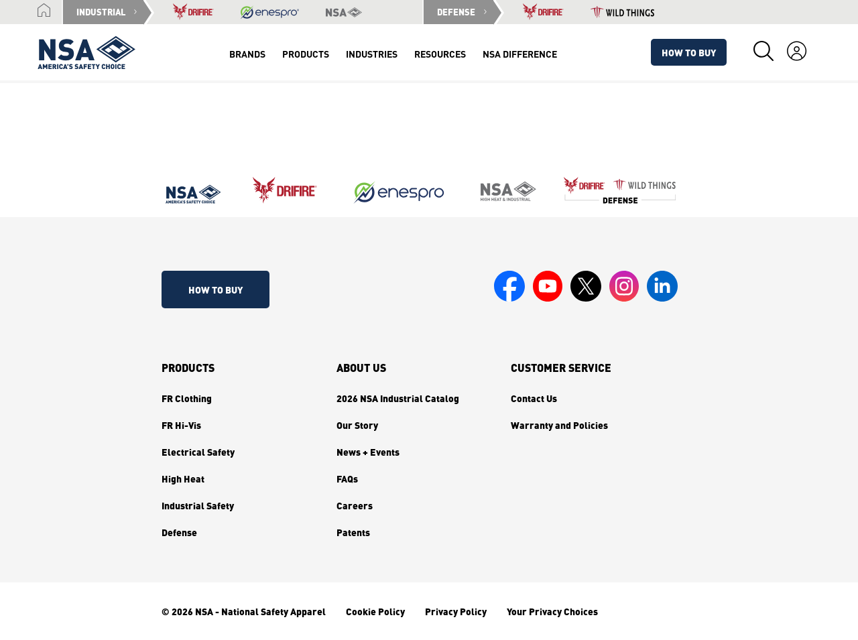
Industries (371, 54)
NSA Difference (520, 54)
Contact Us (534, 398)
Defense (179, 532)
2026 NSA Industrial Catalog (397, 398)
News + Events (368, 452)
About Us (361, 368)
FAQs (347, 478)
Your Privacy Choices (552, 611)
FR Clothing (187, 398)
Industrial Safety (198, 505)
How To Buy (689, 52)
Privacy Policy (456, 611)
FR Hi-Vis (181, 425)
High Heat (183, 478)
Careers (354, 505)
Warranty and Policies (559, 425)
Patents (353, 532)
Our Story (357, 425)
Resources (440, 54)
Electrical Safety (198, 452)
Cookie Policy (375, 611)
